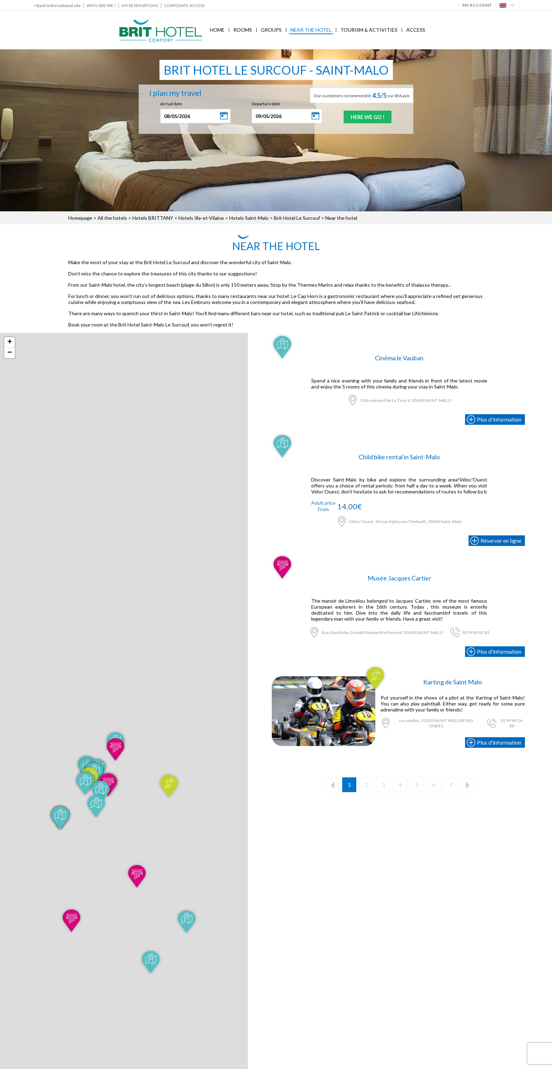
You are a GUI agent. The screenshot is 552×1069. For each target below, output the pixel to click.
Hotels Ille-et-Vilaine (201, 218)
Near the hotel (311, 30)
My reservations (140, 5)
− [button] (9, 353)
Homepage (80, 218)
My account (477, 5)
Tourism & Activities (368, 30)
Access (415, 30)
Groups (271, 30)
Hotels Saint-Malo (249, 218)
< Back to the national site (57, 5)
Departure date (262, 103)
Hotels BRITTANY (152, 218)
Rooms (242, 30)
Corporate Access (184, 5)
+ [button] (9, 342)
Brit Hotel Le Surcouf (297, 218)
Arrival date (167, 103)
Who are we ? (101, 5)
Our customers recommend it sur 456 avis (362, 95)
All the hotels (112, 218)
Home (217, 30)
